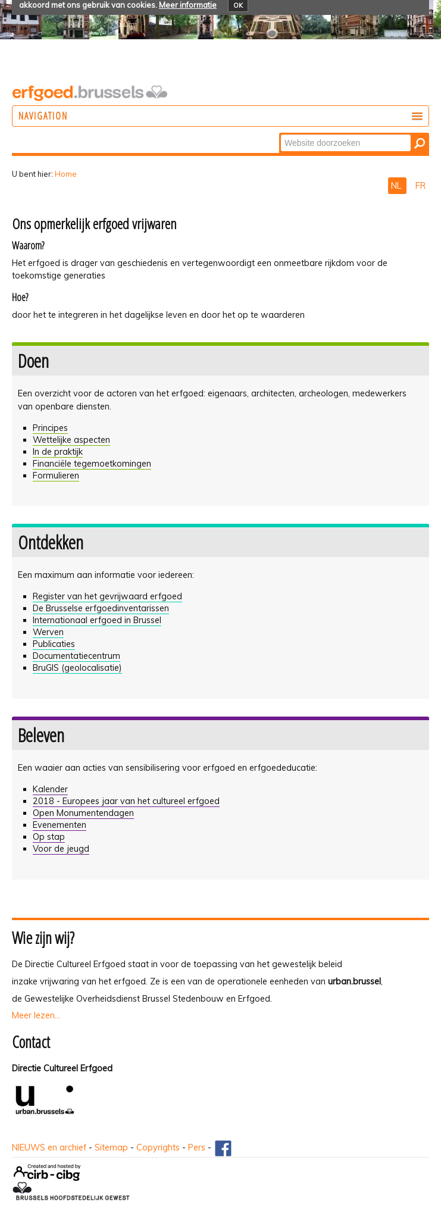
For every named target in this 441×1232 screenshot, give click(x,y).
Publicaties (54, 644)
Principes (50, 428)
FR (420, 185)
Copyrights (158, 1147)
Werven (48, 632)
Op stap (49, 836)
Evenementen (59, 825)
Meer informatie (188, 5)
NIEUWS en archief (49, 1147)
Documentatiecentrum (76, 656)
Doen (33, 361)
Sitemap (111, 1147)
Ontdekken (50, 542)
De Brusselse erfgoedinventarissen (101, 608)
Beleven (41, 735)
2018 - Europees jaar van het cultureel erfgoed (126, 801)
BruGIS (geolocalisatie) (77, 667)
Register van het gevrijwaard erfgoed (107, 596)
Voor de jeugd (61, 848)
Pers (196, 1147)
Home (66, 174)
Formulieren (56, 475)
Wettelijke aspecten (71, 439)
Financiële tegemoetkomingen (92, 463)
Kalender (50, 789)
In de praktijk (58, 451)
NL (397, 185)
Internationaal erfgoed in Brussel (97, 620)
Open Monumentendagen (83, 813)
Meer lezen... (36, 1015)
